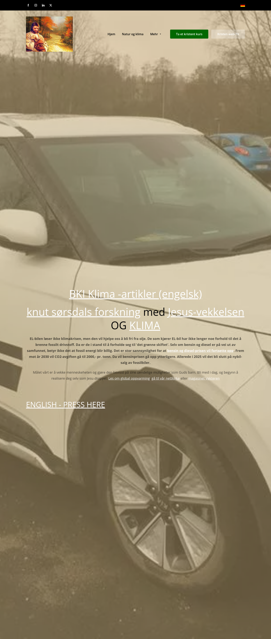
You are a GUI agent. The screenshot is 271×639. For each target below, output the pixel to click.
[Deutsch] (242, 5)
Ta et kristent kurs (189, 34)
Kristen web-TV (228, 34)
